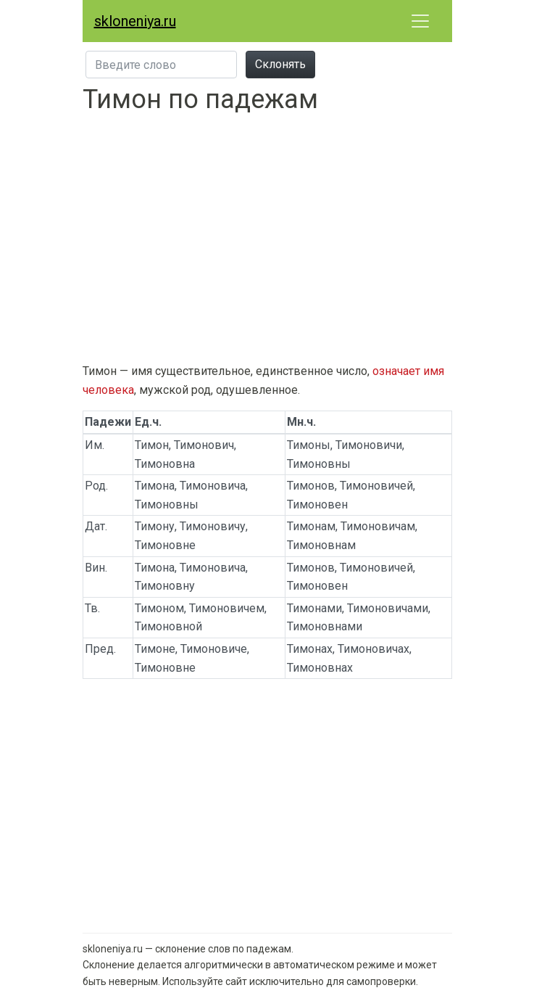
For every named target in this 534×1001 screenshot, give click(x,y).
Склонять (280, 64)
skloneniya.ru (135, 21)
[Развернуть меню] (420, 21)
